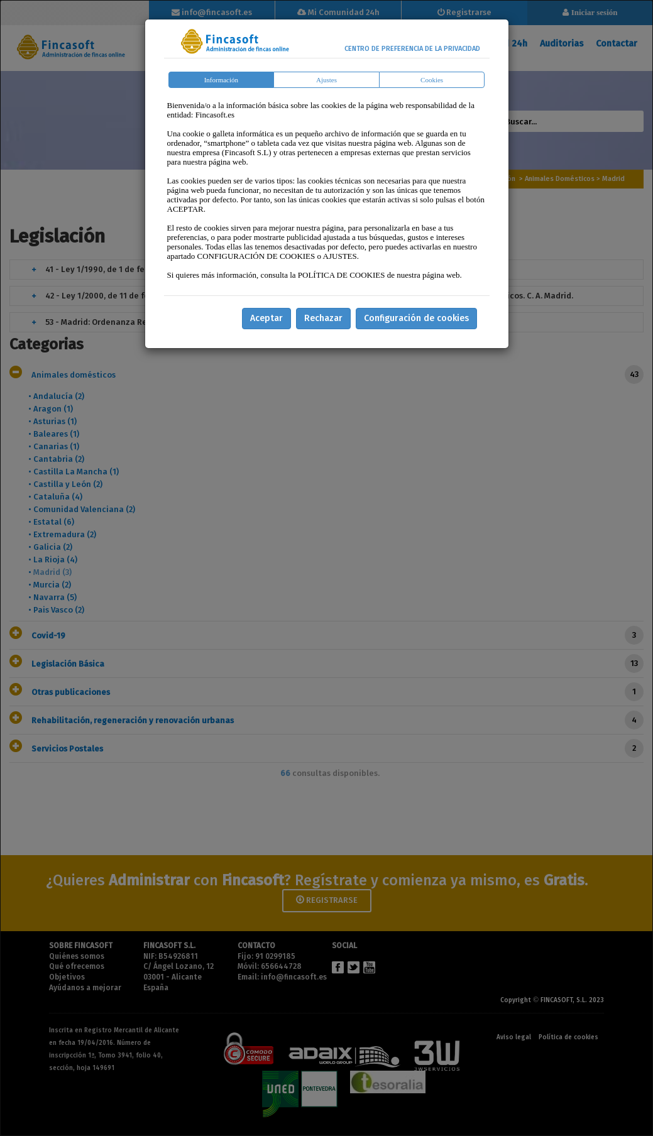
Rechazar (323, 318)
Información (221, 80)
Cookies (431, 80)
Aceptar (266, 318)
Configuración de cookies (416, 318)
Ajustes (326, 80)
